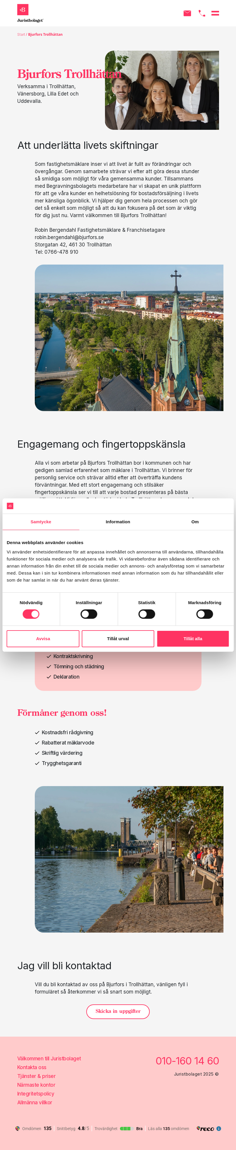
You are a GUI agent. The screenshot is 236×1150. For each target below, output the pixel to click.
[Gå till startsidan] (30, 13)
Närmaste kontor (36, 1085)
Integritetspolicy (35, 1094)
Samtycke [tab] (40, 521)
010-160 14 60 (187, 1060)
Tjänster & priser (36, 1076)
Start (21, 34)
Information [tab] (118, 521)
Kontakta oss (31, 1067)
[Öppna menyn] (215, 13)
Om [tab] (195, 521)
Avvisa (43, 638)
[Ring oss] (202, 13)
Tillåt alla (193, 638)
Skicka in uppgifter (118, 1011)
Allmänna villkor (34, 1102)
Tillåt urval (118, 638)
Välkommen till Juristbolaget (49, 1059)
